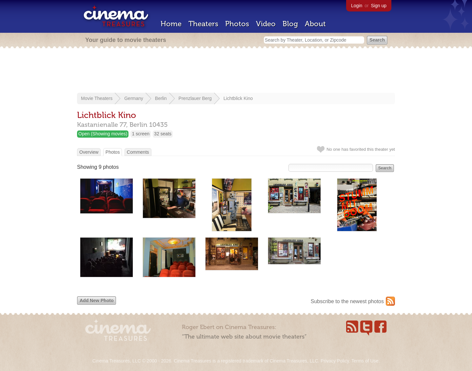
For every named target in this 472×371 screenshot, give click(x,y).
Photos (237, 23)
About (315, 23)
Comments (138, 152)
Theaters (203, 23)
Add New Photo (96, 300)
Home (171, 23)
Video (266, 23)
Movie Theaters (96, 98)
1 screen (140, 133)
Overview (88, 152)
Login (356, 5)
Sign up (378, 5)
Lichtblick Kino (238, 98)
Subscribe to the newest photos (347, 301)
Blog (290, 23)
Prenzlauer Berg (195, 98)
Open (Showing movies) (102, 133)
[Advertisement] (236, 71)
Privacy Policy (335, 360)
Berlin (161, 98)
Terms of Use (364, 360)
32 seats (162, 133)
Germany (133, 98)
